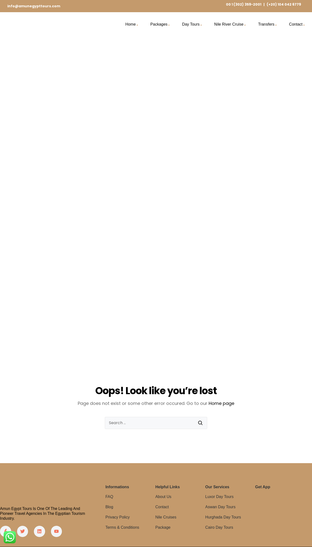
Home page (221, 403)
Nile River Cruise (229, 24)
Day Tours (191, 24)
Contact (295, 24)
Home (130, 24)
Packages (158, 24)
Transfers (266, 24)
